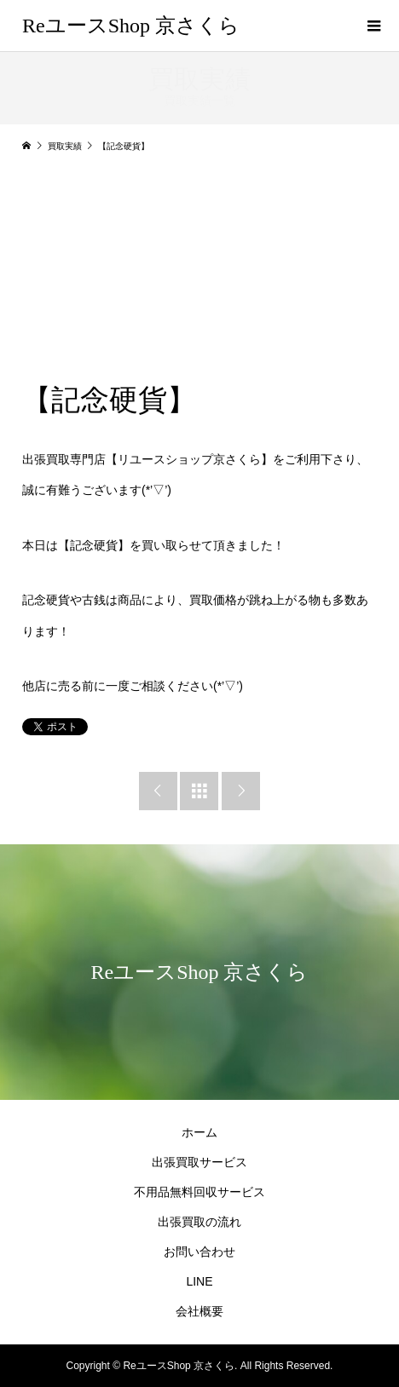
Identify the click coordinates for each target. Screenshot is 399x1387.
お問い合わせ (199, 1251)
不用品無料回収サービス (199, 1192)
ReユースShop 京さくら (131, 25)
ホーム (199, 1132)
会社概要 (199, 1311)
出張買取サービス (199, 1162)
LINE (199, 1281)
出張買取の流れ (199, 1222)
